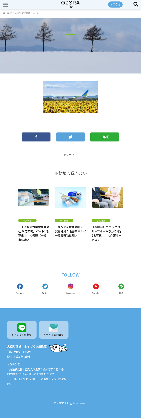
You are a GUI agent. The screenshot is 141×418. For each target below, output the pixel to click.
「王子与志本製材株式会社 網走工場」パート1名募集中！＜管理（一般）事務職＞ (33, 233)
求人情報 (27, 220)
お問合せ (115, 4)
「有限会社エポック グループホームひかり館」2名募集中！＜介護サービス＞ (107, 233)
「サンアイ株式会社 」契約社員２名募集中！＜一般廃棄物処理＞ (70, 231)
